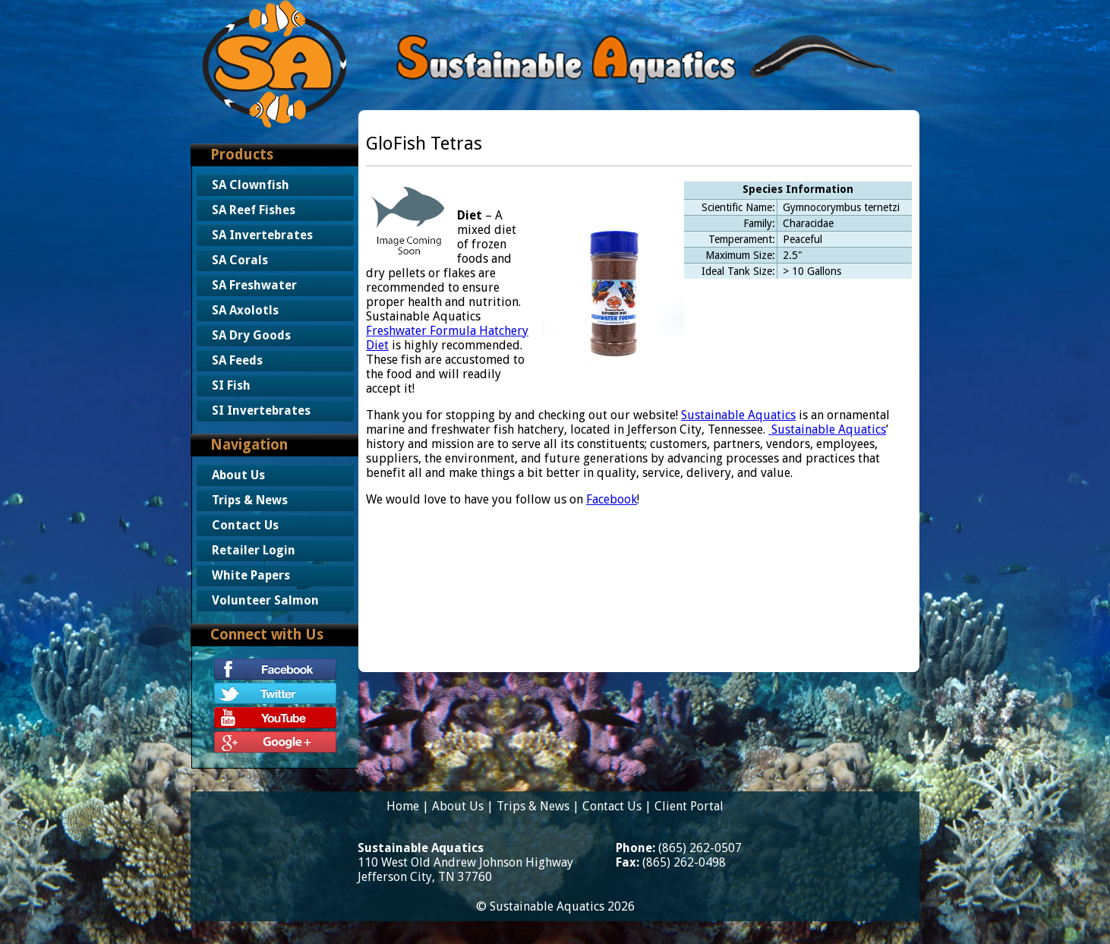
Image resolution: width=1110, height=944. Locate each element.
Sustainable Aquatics (738, 415)
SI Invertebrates (261, 410)
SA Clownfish (250, 185)
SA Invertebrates (262, 235)
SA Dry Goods (251, 335)
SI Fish (231, 385)
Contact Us (245, 525)
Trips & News (250, 500)
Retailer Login (253, 550)
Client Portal (689, 806)
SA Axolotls (245, 310)
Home (402, 806)
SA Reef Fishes (253, 210)
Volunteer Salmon (265, 600)
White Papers (251, 575)
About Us (238, 475)
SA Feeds (237, 360)
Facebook (611, 499)
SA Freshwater (254, 285)
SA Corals (240, 260)
